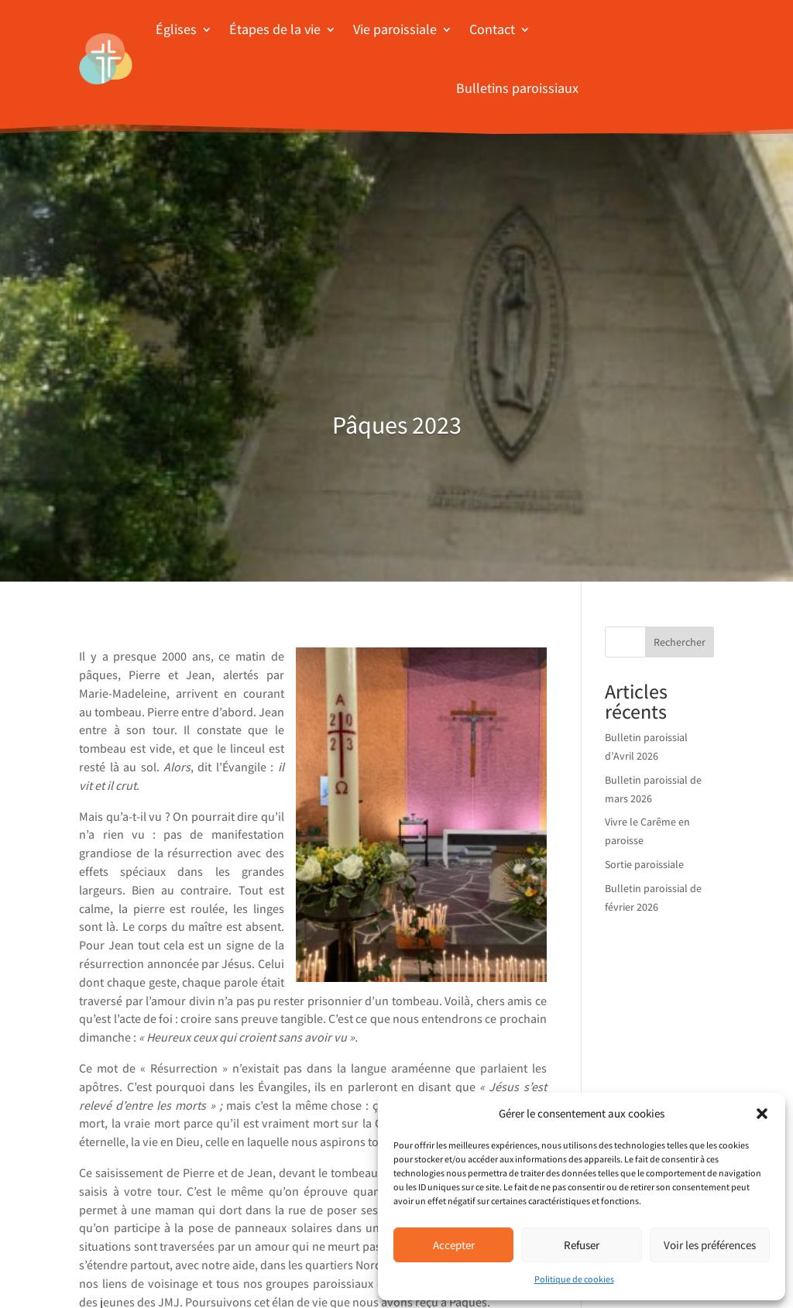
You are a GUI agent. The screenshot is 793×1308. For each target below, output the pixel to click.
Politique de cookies (574, 1279)
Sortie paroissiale (644, 864)
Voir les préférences (710, 1245)
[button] (762, 1113)
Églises (176, 29)
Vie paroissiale (395, 29)
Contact (492, 29)
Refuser (581, 1245)
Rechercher (679, 642)
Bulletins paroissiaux (517, 88)
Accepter (454, 1245)
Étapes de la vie (275, 29)
